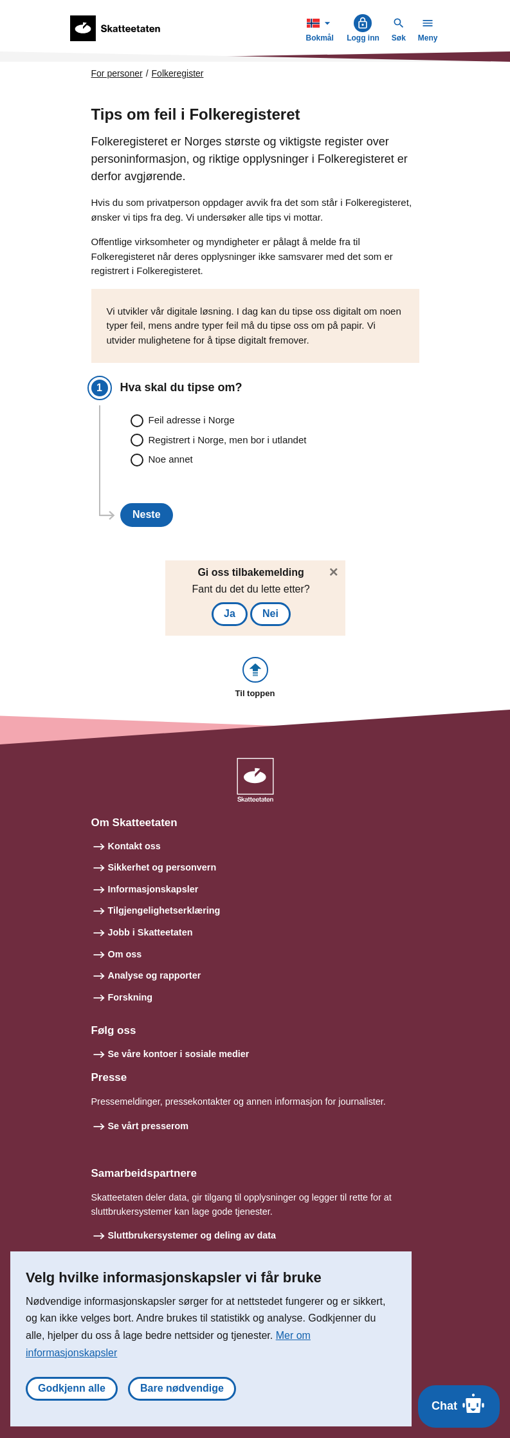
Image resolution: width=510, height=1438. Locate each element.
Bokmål (321, 28)
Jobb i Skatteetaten (150, 932)
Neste (146, 514)
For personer (117, 73)
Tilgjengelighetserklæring (164, 910)
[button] (255, 678)
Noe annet (171, 459)
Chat (459, 1403)
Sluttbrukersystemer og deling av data (192, 1235)
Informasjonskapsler (153, 889)
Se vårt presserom (148, 1126)
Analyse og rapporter (154, 975)
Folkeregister (178, 73)
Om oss (125, 954)
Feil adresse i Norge (192, 419)
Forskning (130, 997)
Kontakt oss (134, 846)
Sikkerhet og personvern (162, 867)
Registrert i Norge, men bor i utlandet (228, 439)
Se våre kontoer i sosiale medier (179, 1054)
